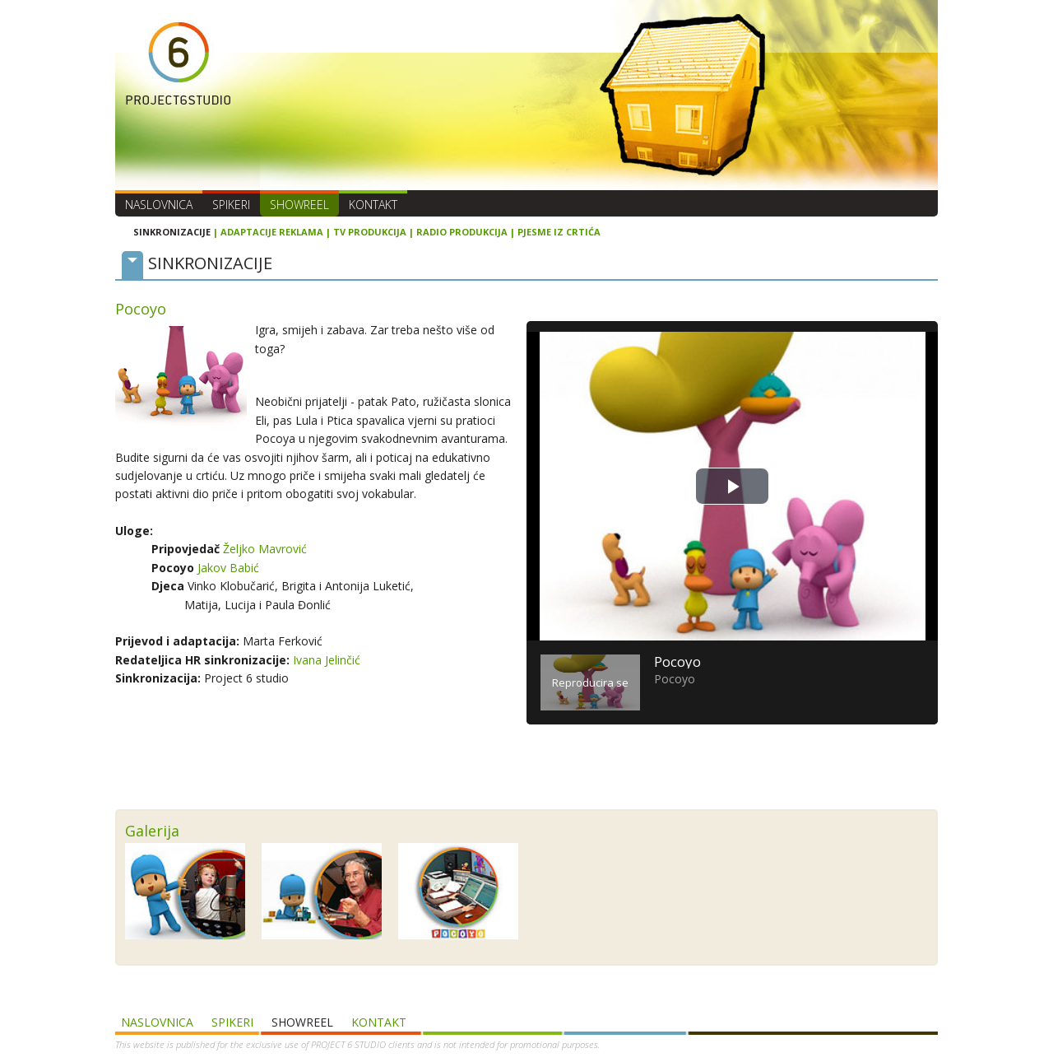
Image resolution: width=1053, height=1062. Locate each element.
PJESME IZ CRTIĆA (559, 232)
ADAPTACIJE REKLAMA (271, 232)
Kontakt (373, 204)
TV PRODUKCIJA (369, 232)
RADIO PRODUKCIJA (462, 232)
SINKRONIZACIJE (172, 232)
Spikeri (231, 204)
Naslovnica (159, 204)
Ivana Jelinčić (326, 660)
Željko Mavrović (265, 549)
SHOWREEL (299, 204)
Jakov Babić (228, 567)
